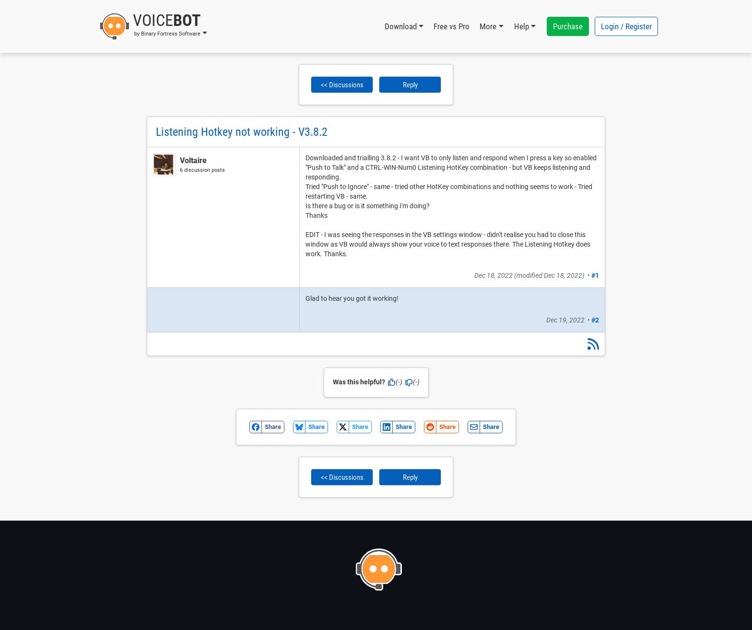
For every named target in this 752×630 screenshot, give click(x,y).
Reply (410, 85)
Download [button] (401, 26)
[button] (153, 26)
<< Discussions (342, 85)
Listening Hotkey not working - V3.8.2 (242, 132)
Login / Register (626, 26)
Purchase (568, 26)
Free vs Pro (452, 26)
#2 (595, 320)
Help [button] (521, 26)
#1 (595, 275)
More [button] (488, 26)
